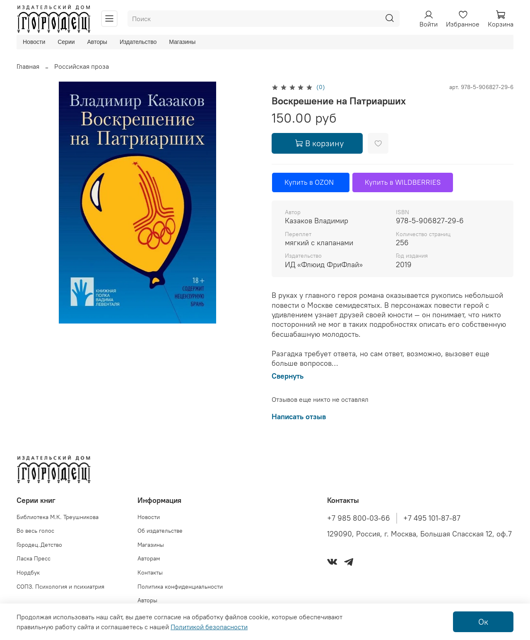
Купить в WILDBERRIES (403, 182)
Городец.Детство (39, 544)
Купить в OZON (310, 182)
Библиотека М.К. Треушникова (58, 517)
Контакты (150, 572)
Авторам (148, 558)
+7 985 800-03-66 (358, 518)
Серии (66, 42)
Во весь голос (35, 530)
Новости (34, 42)
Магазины (182, 42)
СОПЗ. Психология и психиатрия (60, 586)
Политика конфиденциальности (180, 586)
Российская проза (81, 66)
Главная (28, 66)
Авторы (97, 42)
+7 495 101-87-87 (431, 518)
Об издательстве (160, 530)
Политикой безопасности (209, 627)
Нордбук (28, 572)
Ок (483, 621)
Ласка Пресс (34, 558)
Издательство (138, 42)
